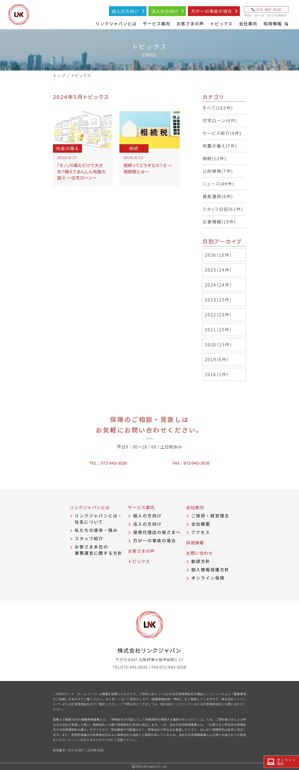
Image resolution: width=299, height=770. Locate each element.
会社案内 (248, 24)
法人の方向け (165, 11)
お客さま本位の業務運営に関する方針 (99, 550)
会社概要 (200, 524)
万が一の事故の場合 (211, 11)
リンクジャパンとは (116, 24)
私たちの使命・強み (96, 530)
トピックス (221, 24)
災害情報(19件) (219, 222)
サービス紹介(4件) (222, 133)
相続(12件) (214, 158)
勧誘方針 (200, 561)
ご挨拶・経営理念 (210, 516)
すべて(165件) (217, 108)
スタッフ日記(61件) (222, 209)
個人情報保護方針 (210, 570)
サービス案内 (156, 24)
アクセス (200, 532)
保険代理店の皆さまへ (157, 532)
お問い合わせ (199, 553)
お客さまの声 (190, 24)
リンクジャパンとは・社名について (99, 519)
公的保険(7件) (217, 171)
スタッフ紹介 (89, 538)
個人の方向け (125, 11)
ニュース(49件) (218, 184)
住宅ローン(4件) (219, 120)
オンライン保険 (208, 578)
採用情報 (272, 24)
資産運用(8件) (217, 196)
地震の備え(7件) (219, 146)
